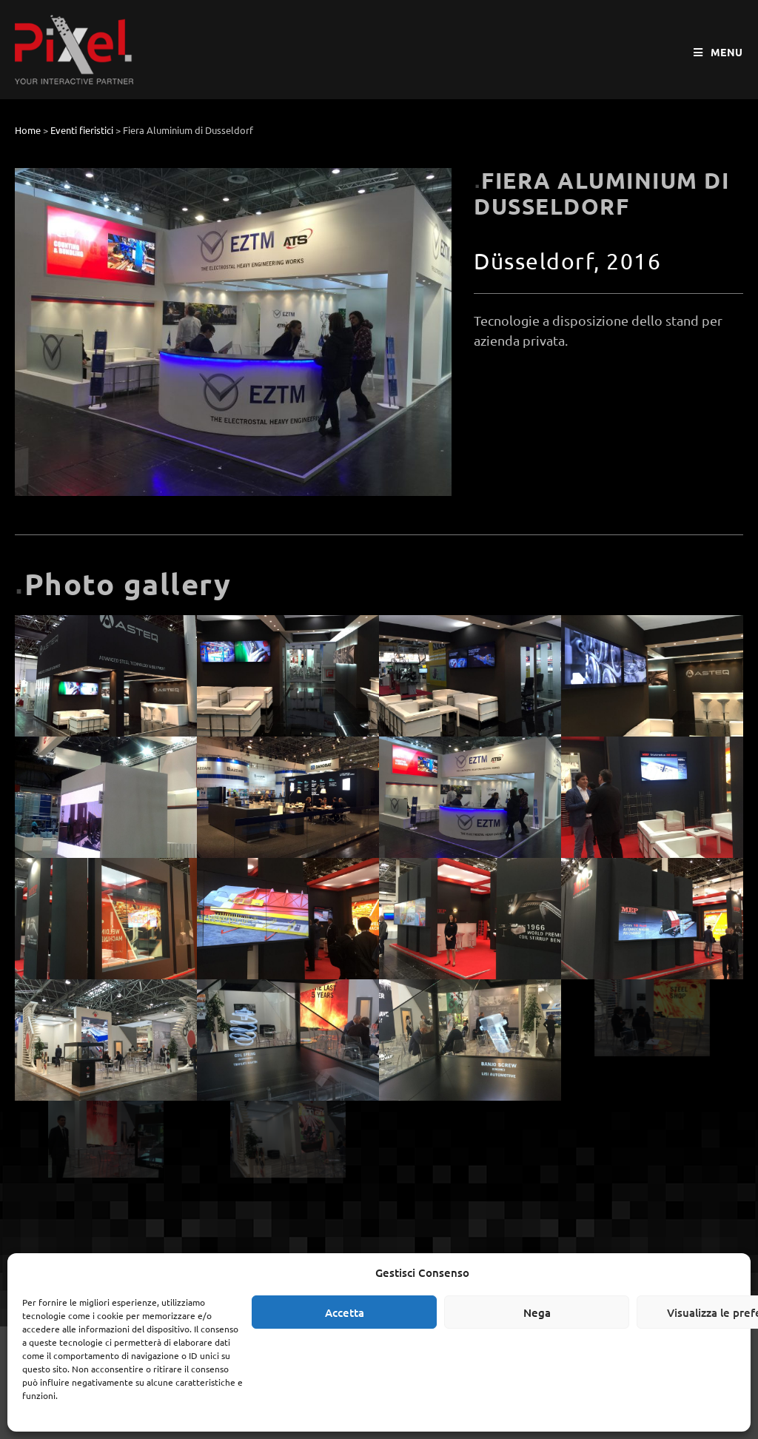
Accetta (344, 1312)
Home (28, 130)
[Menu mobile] (718, 51)
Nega (537, 1312)
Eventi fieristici (81, 130)
